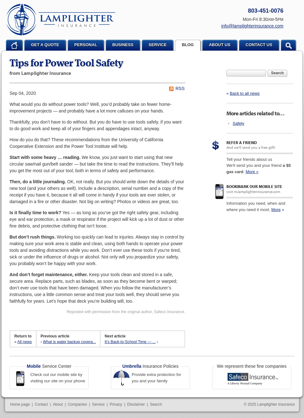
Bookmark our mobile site (254, 186)
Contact (41, 404)
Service (98, 404)
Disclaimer (136, 404)
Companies (77, 404)
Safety (238, 123)
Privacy (116, 404)
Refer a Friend (241, 142)
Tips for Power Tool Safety (66, 64)
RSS (180, 88)
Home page (20, 404)
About (58, 404)
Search (277, 73)
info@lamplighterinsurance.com (252, 25)
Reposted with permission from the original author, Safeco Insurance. (125, 312)
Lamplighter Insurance (60, 19)
